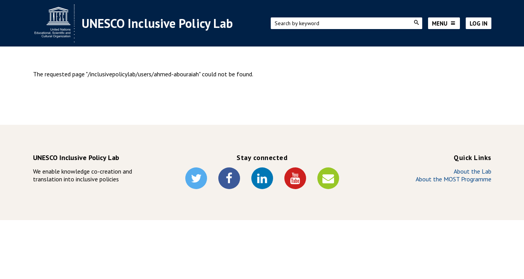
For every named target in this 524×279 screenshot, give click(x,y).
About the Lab (472, 171)
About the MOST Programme (453, 179)
